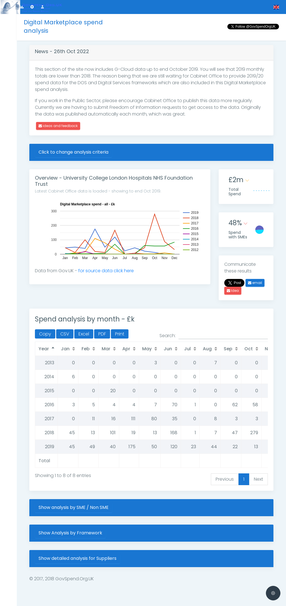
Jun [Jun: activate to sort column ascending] (168, 349)
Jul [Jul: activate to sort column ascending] (187, 349)
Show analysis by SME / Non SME (74, 507)
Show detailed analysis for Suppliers (77, 558)
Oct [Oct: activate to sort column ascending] (248, 349)
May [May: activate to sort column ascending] (147, 349)
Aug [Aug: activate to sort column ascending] (207, 349)
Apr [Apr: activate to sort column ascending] (126, 349)
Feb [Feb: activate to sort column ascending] (86, 349)
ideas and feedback (58, 125)
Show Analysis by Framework (70, 533)
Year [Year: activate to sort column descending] (44, 349)
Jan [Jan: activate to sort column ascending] (65, 349)
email (255, 282)
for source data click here (106, 270)
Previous (225, 479)
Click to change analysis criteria (73, 152)
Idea (233, 290)
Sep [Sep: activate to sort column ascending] (228, 349)
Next (258, 479)
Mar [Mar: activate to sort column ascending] (106, 349)
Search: (213, 335)
